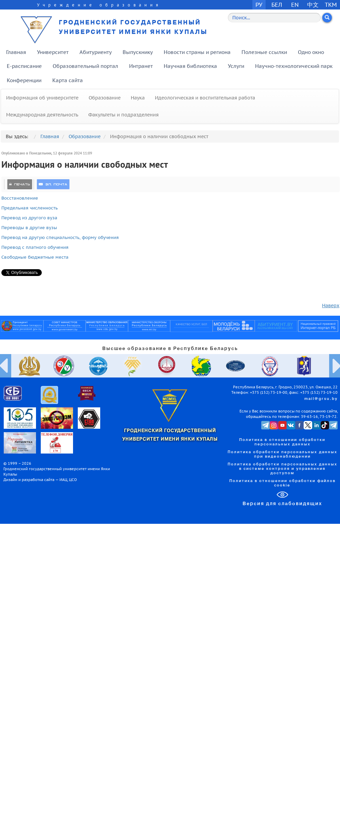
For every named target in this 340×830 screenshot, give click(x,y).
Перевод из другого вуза (29, 218)
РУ (258, 4)
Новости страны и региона (197, 52)
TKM (331, 4)
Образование (105, 98)
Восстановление (19, 198)
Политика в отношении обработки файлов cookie (282, 483)
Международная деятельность (42, 115)
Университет (53, 52)
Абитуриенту (95, 52)
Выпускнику (138, 52)
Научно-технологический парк (294, 66)
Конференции (24, 80)
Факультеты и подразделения (123, 115)
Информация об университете (42, 98)
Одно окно (311, 52)
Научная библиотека (190, 66)
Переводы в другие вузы (29, 227)
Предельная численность (30, 208)
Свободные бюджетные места (35, 257)
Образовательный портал (85, 66)
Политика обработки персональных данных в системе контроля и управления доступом (282, 469)
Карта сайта (67, 80)
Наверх (330, 305)
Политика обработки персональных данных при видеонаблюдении (282, 454)
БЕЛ (276, 4)
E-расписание (24, 66)
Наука (138, 98)
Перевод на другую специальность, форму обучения (60, 237)
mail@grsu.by (321, 399)
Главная (16, 52)
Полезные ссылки (264, 52)
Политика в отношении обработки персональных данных (282, 442)
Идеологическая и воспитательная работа (205, 98)
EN (295, 4)
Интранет (141, 66)
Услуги (236, 66)
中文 (313, 4)
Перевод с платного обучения (35, 247)
